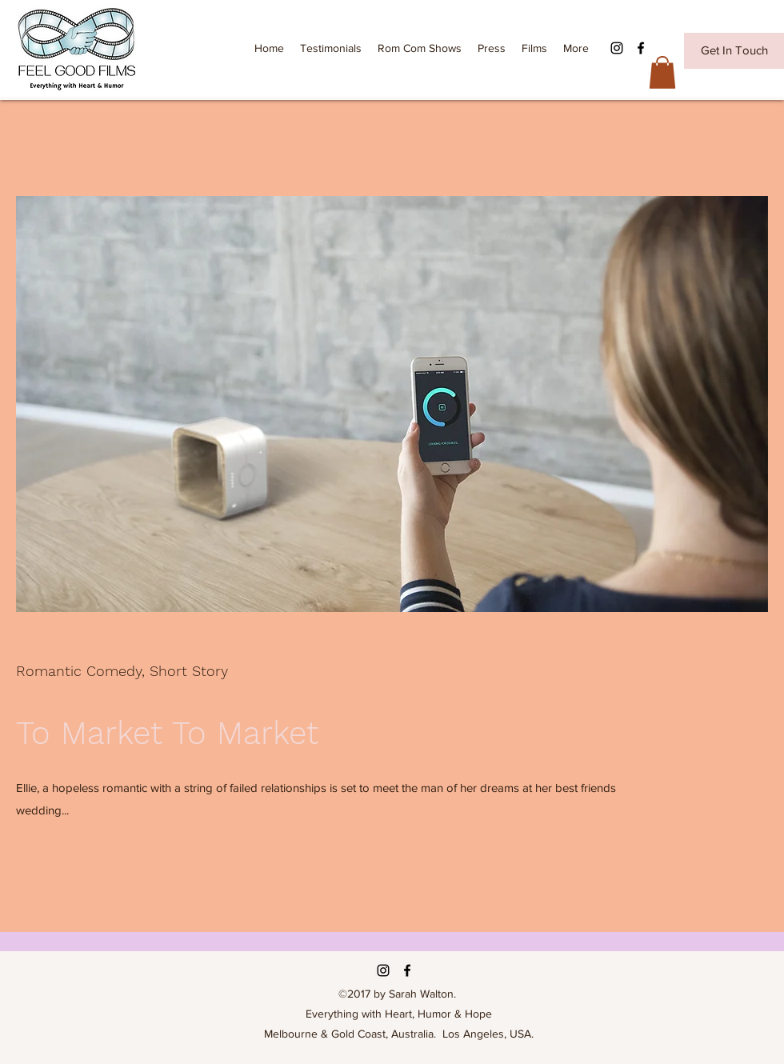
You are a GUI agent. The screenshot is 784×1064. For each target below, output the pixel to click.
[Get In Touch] (734, 51)
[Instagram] (617, 48)
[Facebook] (641, 48)
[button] (662, 72)
